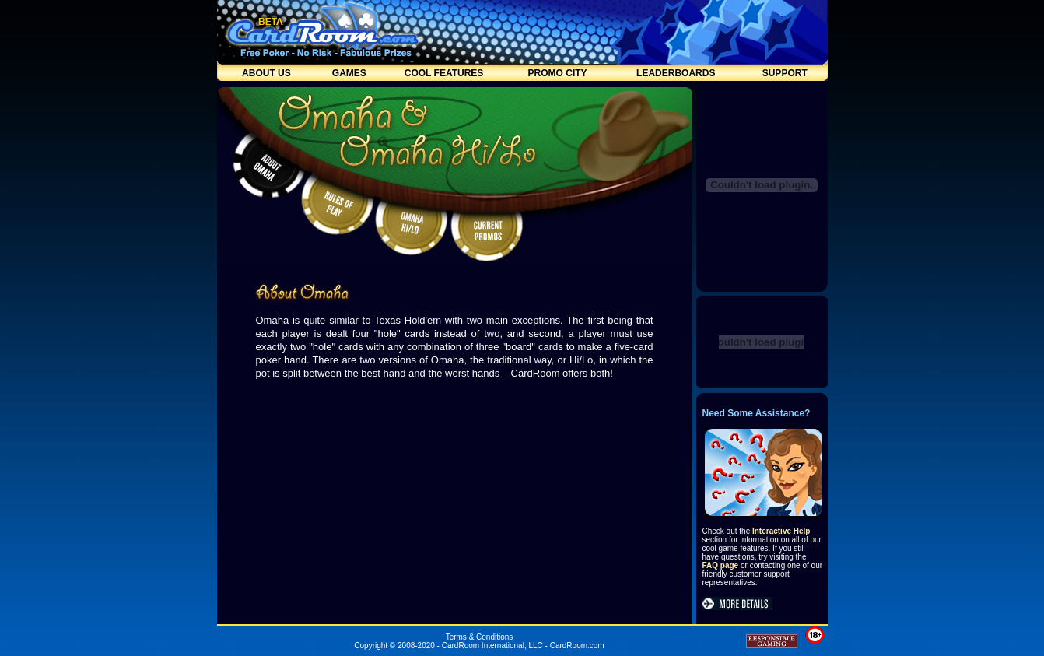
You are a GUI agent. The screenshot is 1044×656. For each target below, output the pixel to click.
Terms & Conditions (479, 637)
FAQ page (720, 565)
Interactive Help (781, 531)
